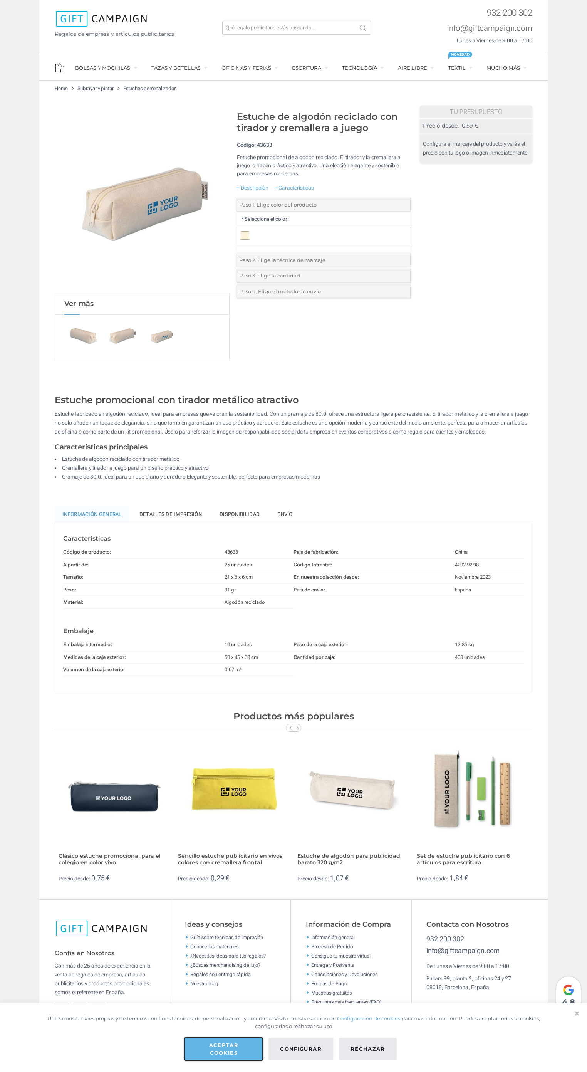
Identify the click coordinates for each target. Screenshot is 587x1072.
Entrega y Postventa (332, 966)
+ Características (294, 188)
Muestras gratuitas (331, 994)
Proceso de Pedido (332, 948)
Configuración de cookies (368, 1018)
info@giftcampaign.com (489, 28)
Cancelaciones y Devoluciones (344, 975)
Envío (285, 516)
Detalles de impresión (170, 516)
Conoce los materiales (214, 948)
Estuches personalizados (149, 88)
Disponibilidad (240, 516)
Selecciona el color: (265, 219)
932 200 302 (509, 13)
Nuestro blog (204, 985)
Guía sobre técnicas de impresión (226, 938)
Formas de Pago (329, 985)
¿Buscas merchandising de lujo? (225, 966)
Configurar (301, 1049)
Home (61, 88)
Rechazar (368, 1049)
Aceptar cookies (223, 1049)
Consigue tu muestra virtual (341, 957)
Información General (92, 516)
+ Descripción (252, 188)
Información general (333, 938)
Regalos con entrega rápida (220, 975)
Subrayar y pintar (95, 88)
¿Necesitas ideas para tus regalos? (228, 957)
